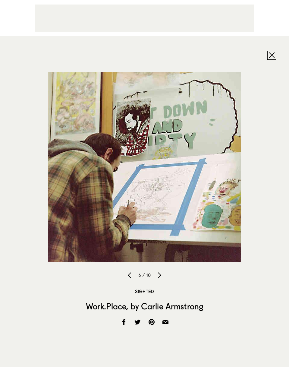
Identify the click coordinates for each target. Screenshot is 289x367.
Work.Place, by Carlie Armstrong (144, 306)
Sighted (144, 291)
